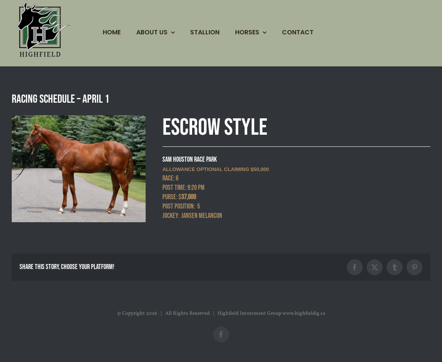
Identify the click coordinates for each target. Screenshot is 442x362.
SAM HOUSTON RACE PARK (189, 159)
